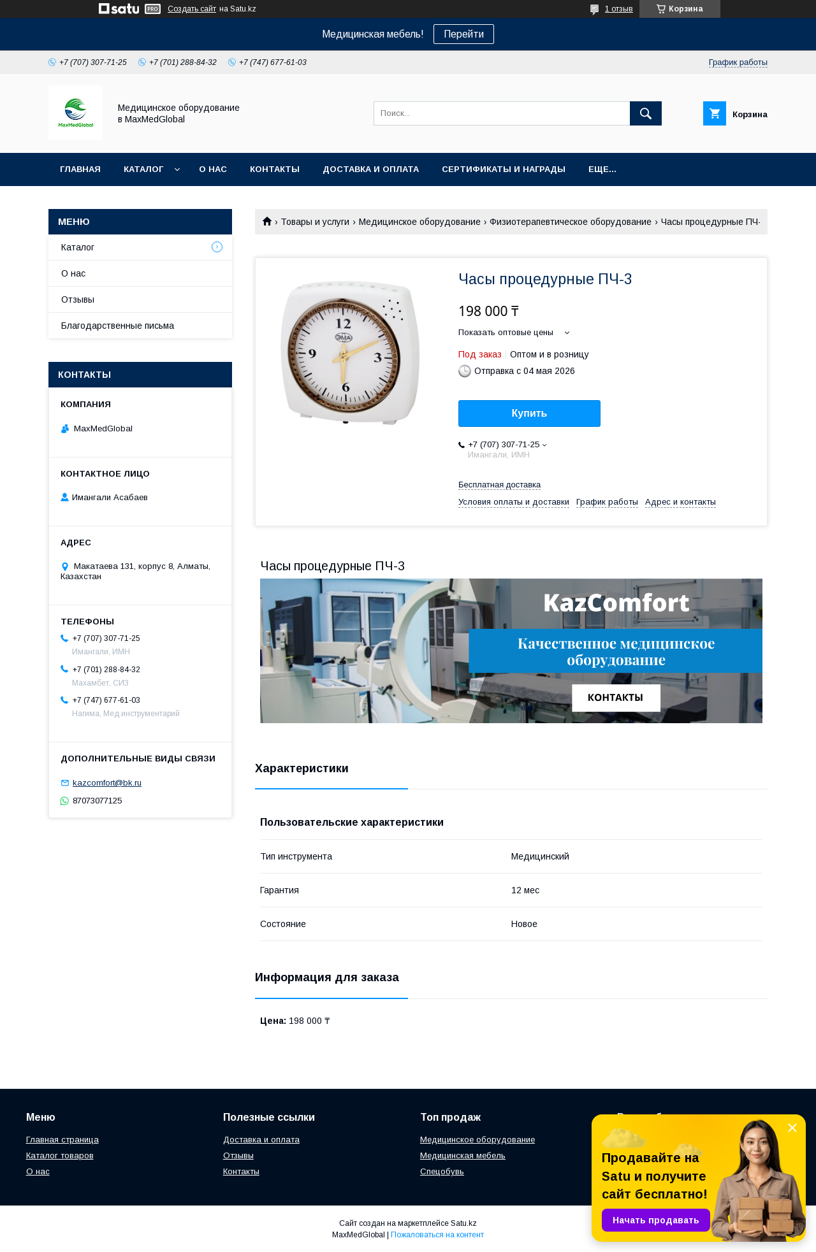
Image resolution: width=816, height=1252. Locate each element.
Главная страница (62, 1139)
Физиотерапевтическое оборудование (571, 222)
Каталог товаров (60, 1155)
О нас (213, 169)
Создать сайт (192, 8)
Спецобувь (442, 1171)
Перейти (464, 34)
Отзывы (77, 299)
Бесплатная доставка (499, 484)
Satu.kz (464, 1223)
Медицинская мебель (463, 1155)
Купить (530, 413)
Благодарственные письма (117, 325)
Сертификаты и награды (503, 169)
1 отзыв (619, 8)
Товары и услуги (314, 222)
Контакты (275, 169)
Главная (80, 169)
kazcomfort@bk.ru (107, 783)
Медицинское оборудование (420, 222)
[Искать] (646, 113)
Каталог (143, 169)
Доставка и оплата (371, 169)
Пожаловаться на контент (437, 1234)
